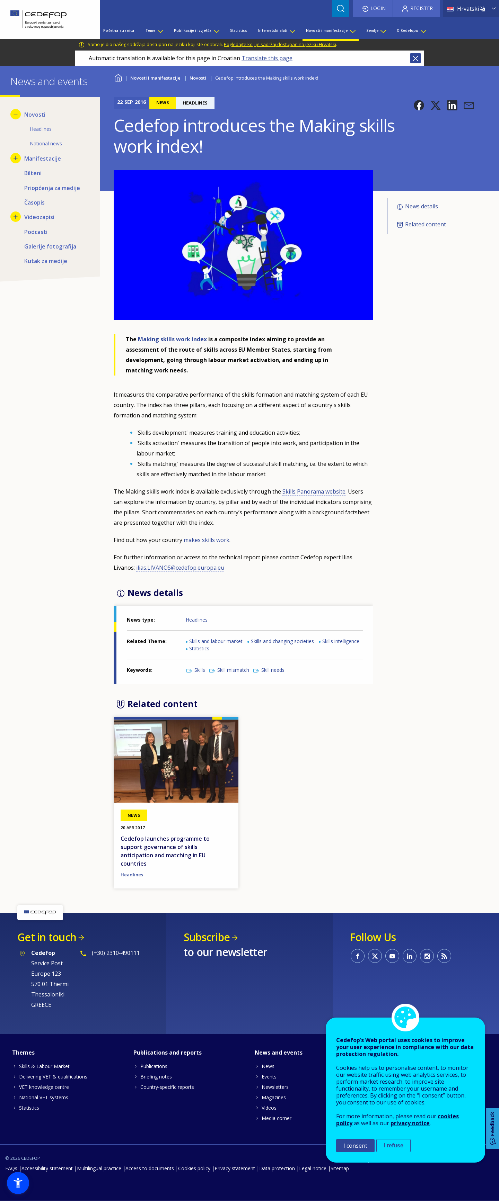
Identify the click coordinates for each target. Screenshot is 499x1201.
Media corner (276, 1118)
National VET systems (43, 1097)
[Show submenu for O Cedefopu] (423, 30)
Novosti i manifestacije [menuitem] (327, 30)
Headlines (197, 619)
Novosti (198, 78)
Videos (269, 1107)
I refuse (393, 1145)
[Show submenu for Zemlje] (383, 30)
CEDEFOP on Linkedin (410, 956)
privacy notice (410, 1123)
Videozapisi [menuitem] (39, 217)
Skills (199, 670)
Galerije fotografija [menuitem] (50, 246)
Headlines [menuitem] (41, 129)
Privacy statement (235, 1168)
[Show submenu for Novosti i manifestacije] (352, 30)
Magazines (274, 1097)
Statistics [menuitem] (238, 30)
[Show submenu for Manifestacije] (15, 158)
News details (421, 206)
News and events (279, 1052)
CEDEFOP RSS (444, 956)
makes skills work (206, 540)
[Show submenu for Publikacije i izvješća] (216, 30)
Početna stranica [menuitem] (118, 30)
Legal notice (312, 1168)
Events (269, 1076)
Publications (153, 1066)
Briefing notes (156, 1076)
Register (421, 8)
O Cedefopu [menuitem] (407, 30)
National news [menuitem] (46, 143)
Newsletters (275, 1087)
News (268, 1066)
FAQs (11, 1168)
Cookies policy (194, 1168)
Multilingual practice (99, 1168)
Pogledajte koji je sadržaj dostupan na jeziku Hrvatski (280, 44)
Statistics (199, 648)
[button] (419, 105)
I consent (355, 1145)
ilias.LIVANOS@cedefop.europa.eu (180, 567)
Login (378, 8)
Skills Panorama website (313, 491)
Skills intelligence (340, 641)
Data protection (277, 1168)
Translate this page (267, 58)
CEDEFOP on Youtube (392, 956)
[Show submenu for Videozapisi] (15, 216)
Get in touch (46, 937)
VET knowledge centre (44, 1087)
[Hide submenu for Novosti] (15, 114)
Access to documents (149, 1168)
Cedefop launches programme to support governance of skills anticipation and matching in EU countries (165, 851)
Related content (425, 224)
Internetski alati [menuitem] (272, 30)
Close (415, 58)
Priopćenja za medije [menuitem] (52, 188)
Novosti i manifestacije (155, 78)
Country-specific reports (167, 1087)
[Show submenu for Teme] (160, 30)
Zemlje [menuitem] (372, 30)
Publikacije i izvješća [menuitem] (192, 30)
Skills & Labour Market (44, 1066)
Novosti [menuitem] (34, 114)
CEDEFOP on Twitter (375, 956)
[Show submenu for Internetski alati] (292, 30)
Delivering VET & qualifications (53, 1076)
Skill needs (272, 670)
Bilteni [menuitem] (33, 173)
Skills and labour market (216, 641)
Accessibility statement (47, 1168)
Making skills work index (172, 339)
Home (118, 77)
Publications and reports (167, 1052)
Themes (23, 1052)
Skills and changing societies (282, 641)
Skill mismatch (233, 670)
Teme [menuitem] (151, 30)
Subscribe (207, 937)
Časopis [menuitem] (34, 202)
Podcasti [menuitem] (35, 232)
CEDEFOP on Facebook (358, 956)
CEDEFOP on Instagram (427, 956)
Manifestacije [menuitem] (42, 158)
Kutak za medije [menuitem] (45, 261)
